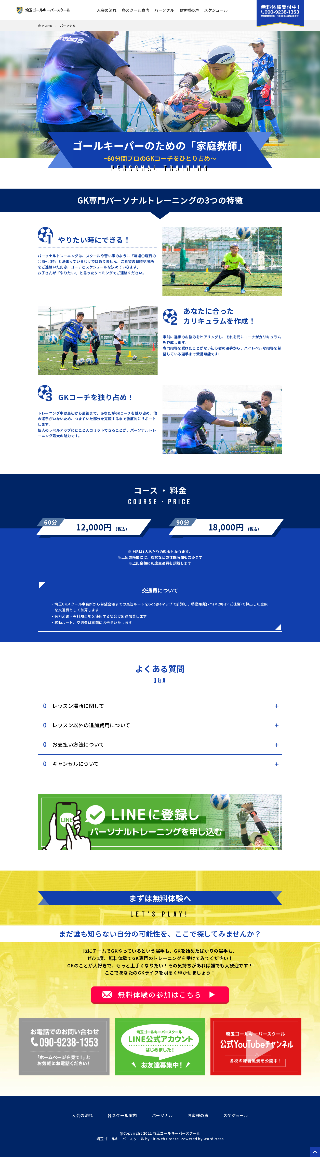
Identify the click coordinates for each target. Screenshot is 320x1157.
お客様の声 (189, 10)
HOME (47, 25)
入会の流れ (107, 10)
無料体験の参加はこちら (160, 994)
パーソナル (164, 10)
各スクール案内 (136, 10)
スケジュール (216, 10)
